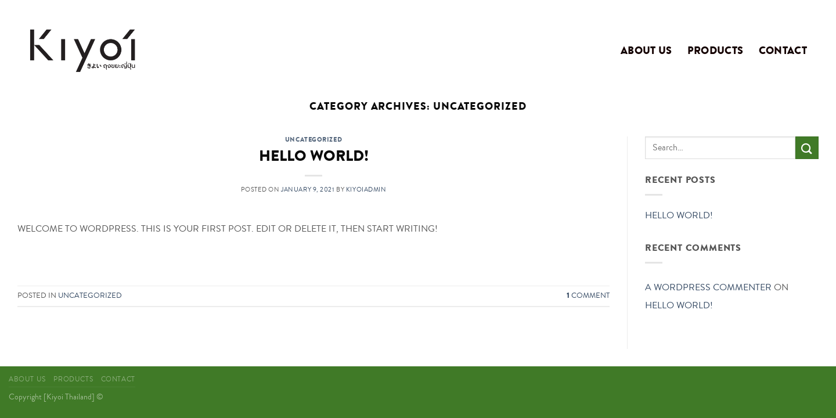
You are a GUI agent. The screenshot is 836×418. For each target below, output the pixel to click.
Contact (783, 50)
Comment (588, 295)
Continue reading (313, 255)
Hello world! (314, 156)
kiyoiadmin (366, 189)
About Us (646, 50)
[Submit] (807, 147)
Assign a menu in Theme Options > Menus (658, 8)
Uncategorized (313, 140)
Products (715, 50)
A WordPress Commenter (708, 287)
